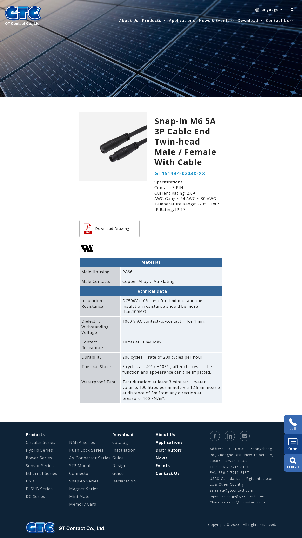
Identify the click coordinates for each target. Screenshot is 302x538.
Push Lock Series (86, 450)
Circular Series (40, 442)
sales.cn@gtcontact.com (243, 502)
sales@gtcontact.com (255, 478)
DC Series (35, 496)
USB (30, 481)
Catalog (120, 442)
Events (163, 465)
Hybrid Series (39, 450)
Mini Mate (79, 496)
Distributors (169, 450)
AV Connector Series (90, 458)
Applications (182, 20)
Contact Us (168, 473)
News (162, 458)
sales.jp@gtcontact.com (243, 496)
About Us (128, 20)
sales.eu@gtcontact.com (231, 490)
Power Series (39, 458)
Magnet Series (84, 488)
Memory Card (82, 504)
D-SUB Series (39, 488)
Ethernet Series (41, 473)
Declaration (124, 481)
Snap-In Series (84, 481)
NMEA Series (82, 442)
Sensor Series (40, 465)
